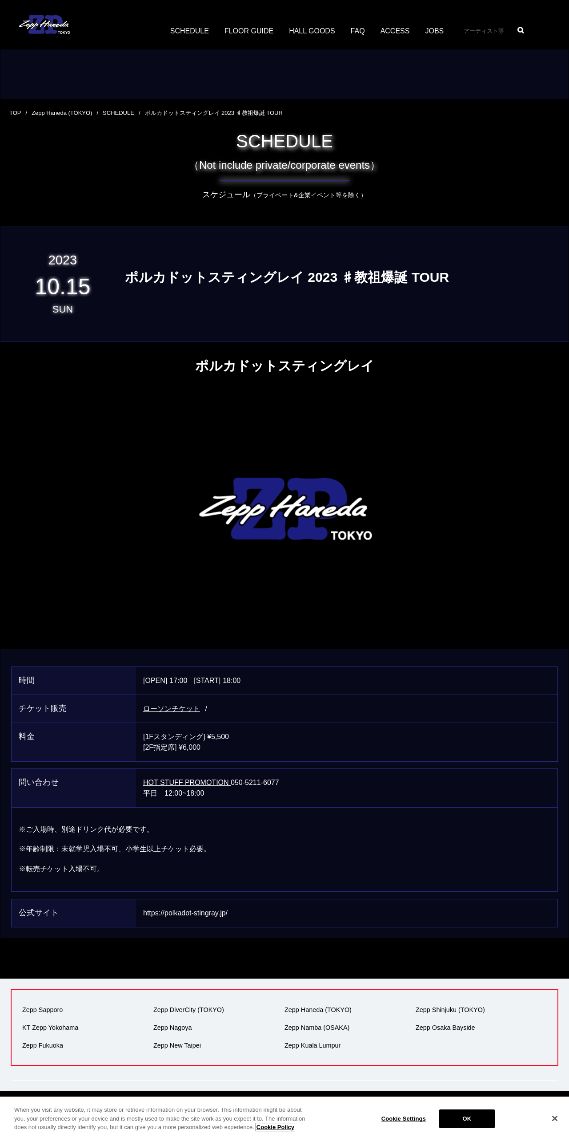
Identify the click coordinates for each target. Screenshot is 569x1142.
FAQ (358, 31)
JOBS (434, 31)
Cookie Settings (403, 1118)
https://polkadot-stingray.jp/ (185, 913)
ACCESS (395, 31)
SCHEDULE (189, 31)
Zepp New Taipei (177, 1045)
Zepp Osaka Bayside (445, 1027)
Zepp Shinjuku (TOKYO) (450, 1009)
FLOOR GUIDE (248, 31)
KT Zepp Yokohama (50, 1027)
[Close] (555, 1118)
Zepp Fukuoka (42, 1045)
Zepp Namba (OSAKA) (316, 1027)
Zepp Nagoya (172, 1027)
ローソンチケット (171, 708)
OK (466, 1118)
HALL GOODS (312, 31)
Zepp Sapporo (42, 1009)
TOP (15, 113)
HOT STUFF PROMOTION (187, 782)
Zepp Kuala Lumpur (312, 1045)
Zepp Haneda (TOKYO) (62, 113)
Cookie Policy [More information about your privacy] (275, 1127)
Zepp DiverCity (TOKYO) (188, 1009)
